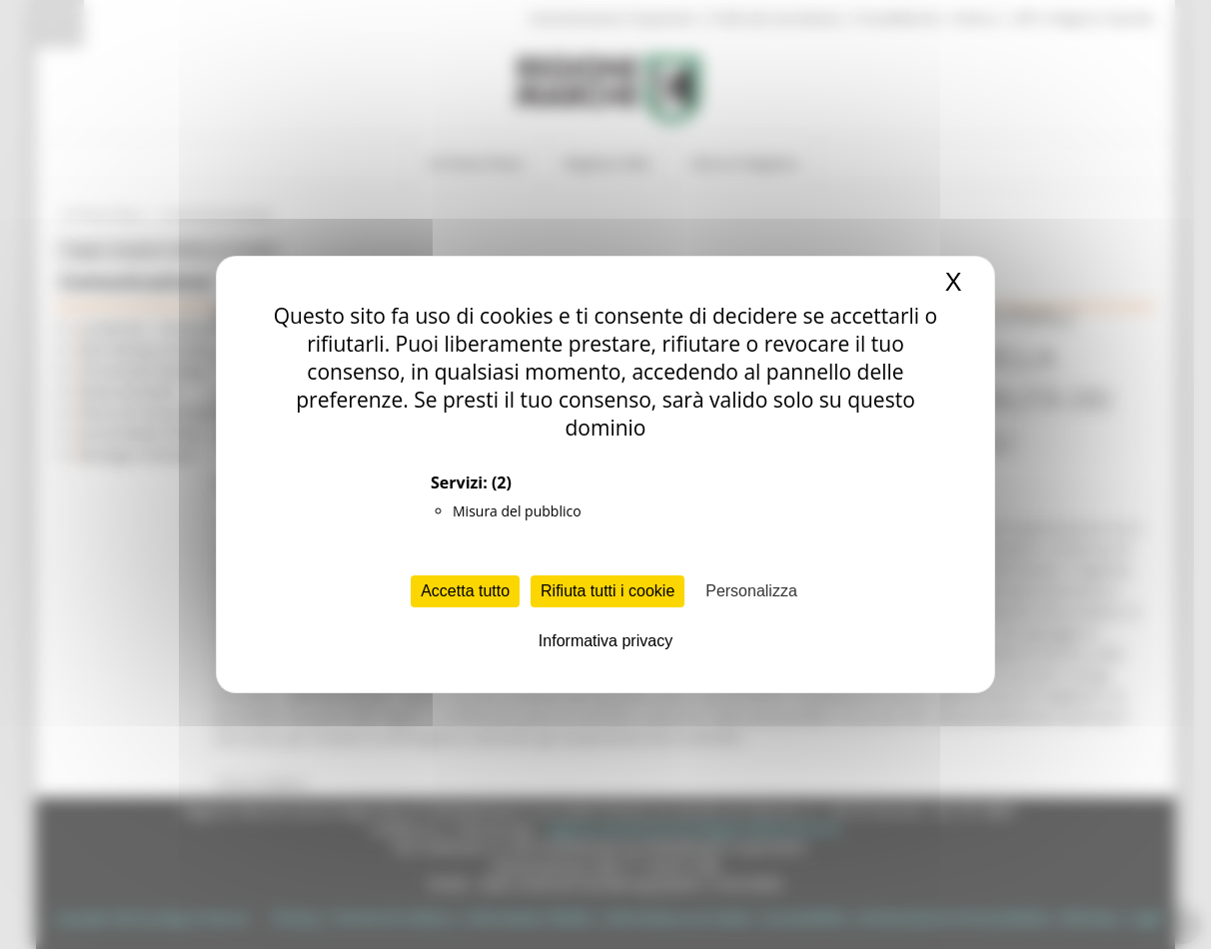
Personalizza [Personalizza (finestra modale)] (751, 590)
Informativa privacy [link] (605, 640)
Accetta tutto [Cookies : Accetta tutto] (465, 590)
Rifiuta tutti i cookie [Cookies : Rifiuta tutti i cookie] (607, 590)
